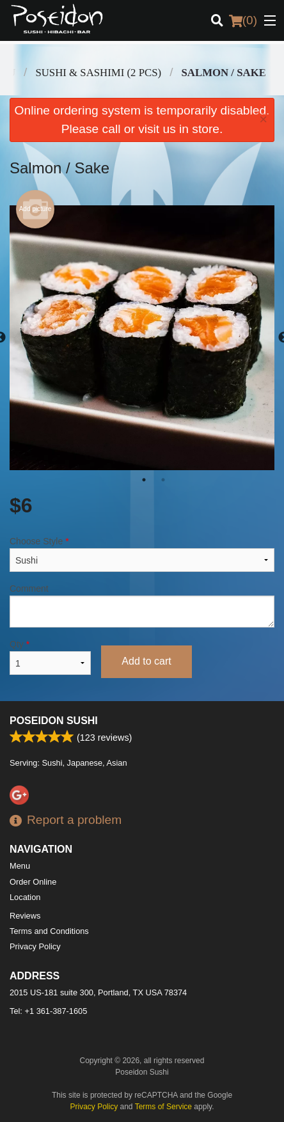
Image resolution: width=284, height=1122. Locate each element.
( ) (243, 20)
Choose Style (142, 554)
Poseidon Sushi (54, 720)
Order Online (33, 882)
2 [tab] (163, 479)
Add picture (35, 209)
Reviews (25, 916)
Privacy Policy (35, 946)
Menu (20, 866)
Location (25, 897)
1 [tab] (144, 479)
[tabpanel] (142, 337)
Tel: (48, 1011)
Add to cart (146, 661)
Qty (50, 657)
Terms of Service (163, 1106)
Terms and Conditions (49, 931)
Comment (142, 605)
